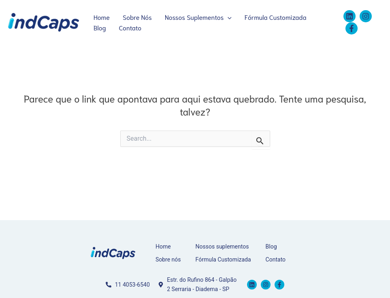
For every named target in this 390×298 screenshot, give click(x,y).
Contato (130, 27)
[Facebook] (351, 28)
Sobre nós (168, 259)
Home (102, 17)
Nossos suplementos (222, 246)
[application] (228, 17)
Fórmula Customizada (276, 17)
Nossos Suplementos (198, 17)
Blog (100, 27)
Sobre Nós (137, 17)
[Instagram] (366, 16)
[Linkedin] (349, 16)
